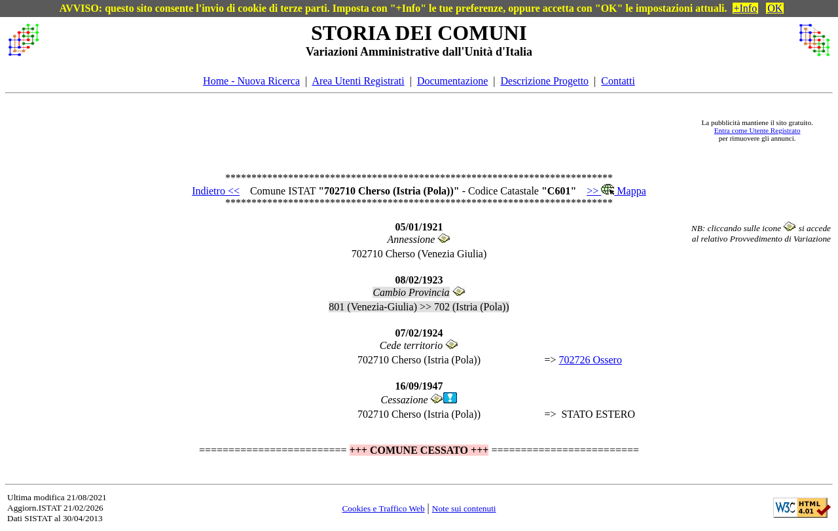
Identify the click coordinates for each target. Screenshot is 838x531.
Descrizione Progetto (544, 80)
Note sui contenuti (464, 508)
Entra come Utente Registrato (757, 130)
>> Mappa (616, 190)
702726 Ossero (589, 359)
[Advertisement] (367, 130)
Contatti (618, 80)
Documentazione (452, 80)
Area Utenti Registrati (358, 80)
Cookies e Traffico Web (383, 508)
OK (774, 8)
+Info (745, 8)
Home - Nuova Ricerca (251, 80)
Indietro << (216, 190)
